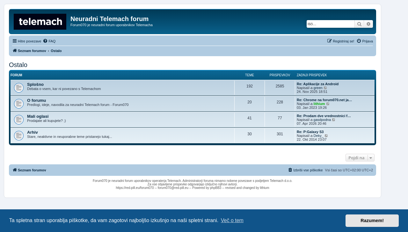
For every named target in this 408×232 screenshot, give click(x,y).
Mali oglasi (37, 116)
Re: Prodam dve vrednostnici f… (324, 116)
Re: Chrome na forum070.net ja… (324, 100)
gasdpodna (322, 120)
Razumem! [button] (372, 220)
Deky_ (319, 136)
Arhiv (32, 132)
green (318, 88)
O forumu (36, 100)
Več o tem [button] (232, 220)
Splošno (35, 84)
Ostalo (18, 64)
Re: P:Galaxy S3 (310, 132)
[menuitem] (49, 41)
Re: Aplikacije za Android (318, 84)
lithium (319, 104)
